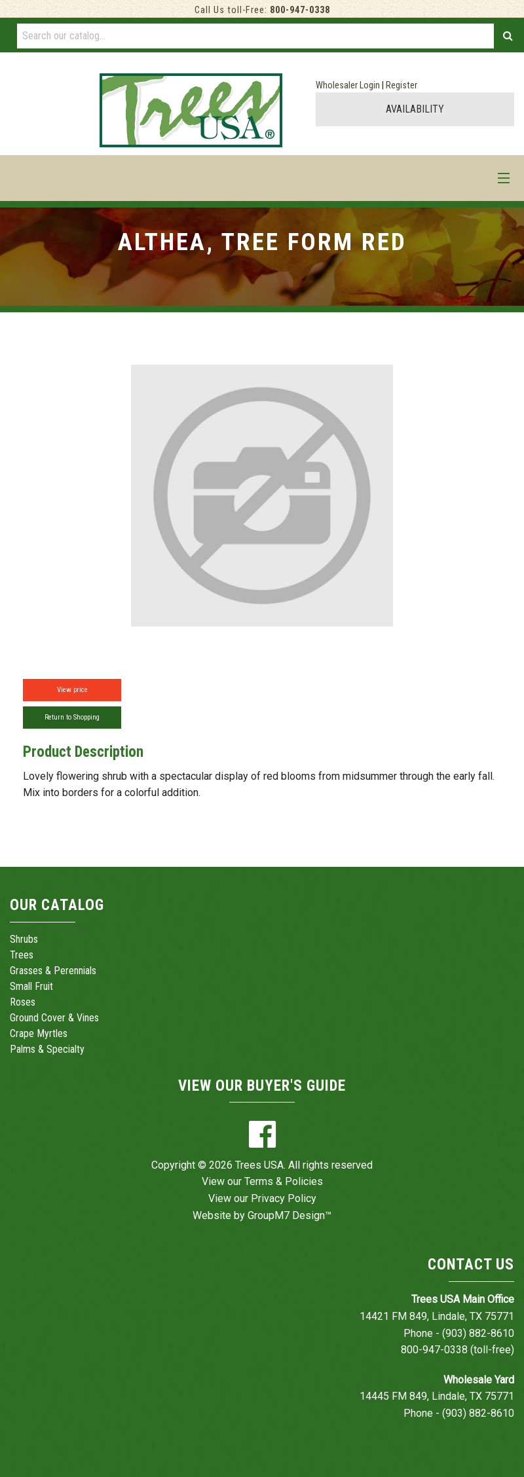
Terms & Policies (283, 1181)
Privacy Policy (283, 1198)
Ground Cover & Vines (54, 1018)
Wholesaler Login (348, 85)
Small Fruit (31, 986)
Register (401, 85)
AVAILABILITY (415, 109)
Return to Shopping (72, 717)
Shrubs (24, 939)
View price (72, 689)
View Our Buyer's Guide (262, 1086)
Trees (21, 955)
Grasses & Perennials (53, 970)
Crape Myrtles (38, 1033)
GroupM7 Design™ (289, 1215)
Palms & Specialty (47, 1049)
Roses (22, 1002)
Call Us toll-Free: (262, 10)
